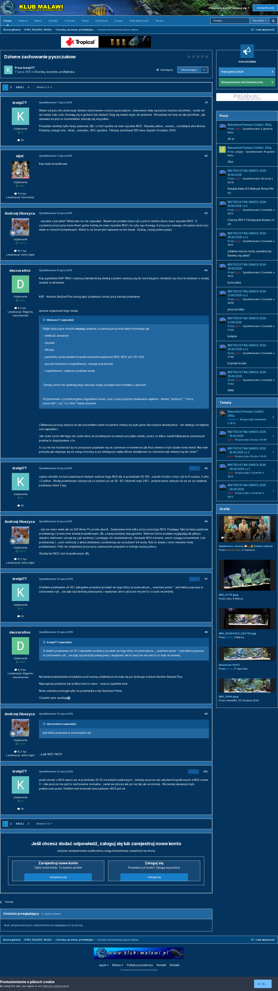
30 (20, 140)
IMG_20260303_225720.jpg (237, 633)
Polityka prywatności (140, 965)
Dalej (20, 87)
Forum (8, 22)
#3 (206, 213)
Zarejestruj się (265, 7)
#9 (206, 713)
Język (104, 965)
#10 (205, 771)
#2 (206, 155)
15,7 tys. (20, 250)
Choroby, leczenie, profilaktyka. (54, 71)
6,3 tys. (20, 307)
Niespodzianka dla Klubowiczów (242, 82)
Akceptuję (265, 983)
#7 (206, 578)
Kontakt (53, 20)
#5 (206, 468)
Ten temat (258, 20)
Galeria (23, 20)
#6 (206, 521)
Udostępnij (164, 69)
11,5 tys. (20, 193)
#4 (206, 270)
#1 (206, 102)
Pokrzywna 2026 (232, 71)
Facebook (102, 20)
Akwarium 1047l (229, 664)
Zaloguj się (154, 877)
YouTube (69, 20)
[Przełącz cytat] (44, 319)
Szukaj (118, 20)
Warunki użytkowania (56, 986)
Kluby (85, 20)
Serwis (160, 20)
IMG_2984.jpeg (228, 696)
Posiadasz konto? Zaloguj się (229, 7)
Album (38, 20)
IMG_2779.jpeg (228, 594)
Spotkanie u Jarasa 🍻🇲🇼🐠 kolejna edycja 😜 (247, 546)
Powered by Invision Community (139, 969)
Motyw (117, 965)
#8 (206, 631)
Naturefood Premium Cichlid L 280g (249, 124)
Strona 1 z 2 (44, 87)
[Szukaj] (230, 21)
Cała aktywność (139, 20)
